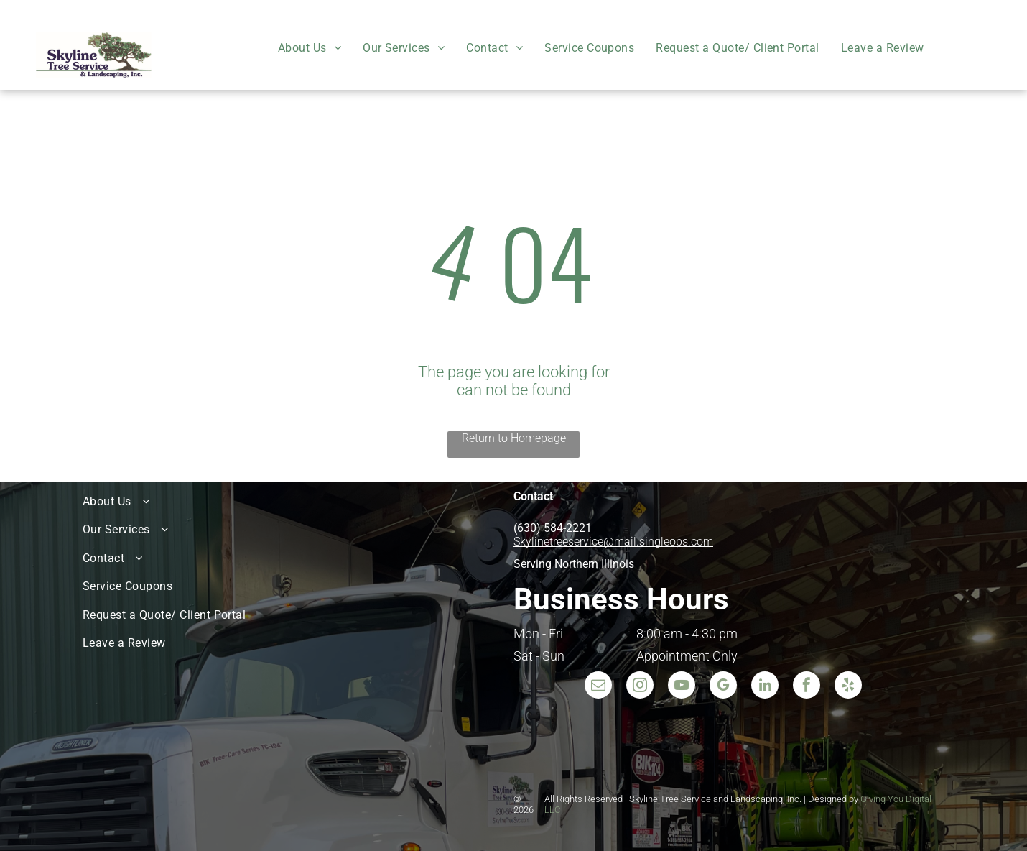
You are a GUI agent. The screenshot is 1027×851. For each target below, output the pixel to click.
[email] (598, 686)
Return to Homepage (514, 438)
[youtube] (681, 686)
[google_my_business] (723, 686)
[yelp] (848, 686)
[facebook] (806, 686)
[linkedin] (765, 686)
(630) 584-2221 (553, 528)
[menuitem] (309, 47)
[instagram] (640, 686)
